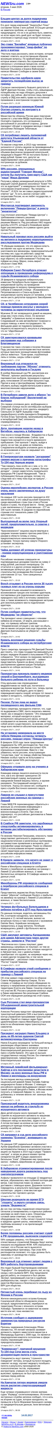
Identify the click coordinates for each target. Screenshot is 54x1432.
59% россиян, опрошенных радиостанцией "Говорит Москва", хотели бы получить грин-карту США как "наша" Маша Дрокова (26, 173)
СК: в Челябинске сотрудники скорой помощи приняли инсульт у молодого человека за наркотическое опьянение (25, 306)
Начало (4, 1422)
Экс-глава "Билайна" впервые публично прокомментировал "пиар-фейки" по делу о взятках (26, 47)
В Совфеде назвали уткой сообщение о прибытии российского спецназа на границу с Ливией (26, 971)
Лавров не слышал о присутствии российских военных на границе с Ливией (22, 797)
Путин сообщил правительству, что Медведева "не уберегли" (23, 613)
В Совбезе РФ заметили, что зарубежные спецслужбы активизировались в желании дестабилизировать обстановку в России (27, 828)
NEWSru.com (12, 4)
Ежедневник (30, 1422)
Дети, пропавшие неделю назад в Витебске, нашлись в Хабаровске (22, 430)
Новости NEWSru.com (13, 1426)
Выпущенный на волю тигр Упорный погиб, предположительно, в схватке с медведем (25, 524)
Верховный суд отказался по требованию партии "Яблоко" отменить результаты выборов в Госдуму (26, 366)
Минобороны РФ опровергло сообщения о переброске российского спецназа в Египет (26, 886)
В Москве (19, 1424)
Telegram (48, 1422)
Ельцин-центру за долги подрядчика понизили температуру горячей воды (24, 20)
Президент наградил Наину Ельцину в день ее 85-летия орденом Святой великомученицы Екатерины (25, 1036)
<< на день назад (7, 1416)
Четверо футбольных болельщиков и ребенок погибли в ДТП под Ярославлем (26, 908)
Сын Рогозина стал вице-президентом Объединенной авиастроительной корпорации (25, 1005)
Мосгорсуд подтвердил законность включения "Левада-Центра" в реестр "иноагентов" (24, 208)
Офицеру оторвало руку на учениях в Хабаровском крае (24, 768)
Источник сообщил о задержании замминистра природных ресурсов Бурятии (23, 1320)
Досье (13, 1422)
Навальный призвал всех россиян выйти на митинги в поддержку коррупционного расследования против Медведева (27, 239)
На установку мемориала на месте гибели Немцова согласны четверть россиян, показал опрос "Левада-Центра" (27, 736)
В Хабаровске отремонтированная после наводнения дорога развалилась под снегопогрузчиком (26, 1171)
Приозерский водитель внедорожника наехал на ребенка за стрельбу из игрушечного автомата (25, 1106)
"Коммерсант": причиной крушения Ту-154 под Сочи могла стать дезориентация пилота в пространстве (25, 1351)
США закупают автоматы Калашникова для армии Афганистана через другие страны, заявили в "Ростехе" (25, 937)
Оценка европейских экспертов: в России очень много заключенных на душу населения (27, 490)
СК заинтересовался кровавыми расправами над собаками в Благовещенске (21, 340)
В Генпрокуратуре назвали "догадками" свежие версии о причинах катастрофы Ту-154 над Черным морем (26, 459)
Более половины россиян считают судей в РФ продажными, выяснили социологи (26, 1235)
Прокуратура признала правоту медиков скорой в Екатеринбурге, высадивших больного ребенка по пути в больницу (26, 676)
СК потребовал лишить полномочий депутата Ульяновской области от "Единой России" (23, 138)
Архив (20, 1422)
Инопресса (30, 1424)
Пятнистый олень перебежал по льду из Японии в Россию (26, 1293)
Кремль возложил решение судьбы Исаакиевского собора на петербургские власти (26, 643)
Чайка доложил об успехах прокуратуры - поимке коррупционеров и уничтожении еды (27, 553)
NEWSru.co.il (7, 1424)
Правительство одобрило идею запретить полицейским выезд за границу (22, 81)
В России (5, 9)
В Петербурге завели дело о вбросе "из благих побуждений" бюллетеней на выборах (26, 397)
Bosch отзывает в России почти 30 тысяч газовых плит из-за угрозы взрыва (27, 585)
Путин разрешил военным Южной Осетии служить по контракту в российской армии (22, 109)
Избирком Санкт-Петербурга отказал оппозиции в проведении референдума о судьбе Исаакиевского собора (27, 273)
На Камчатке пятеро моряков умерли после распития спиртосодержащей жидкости (24, 1385)
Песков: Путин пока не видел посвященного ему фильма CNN (21, 704)
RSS (40, 1422)
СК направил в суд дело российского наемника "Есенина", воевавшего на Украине (24, 1137)
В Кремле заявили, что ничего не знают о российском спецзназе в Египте (27, 861)
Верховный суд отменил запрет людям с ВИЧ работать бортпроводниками (26, 1263)
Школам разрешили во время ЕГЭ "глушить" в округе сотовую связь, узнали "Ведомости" (23, 1202)
